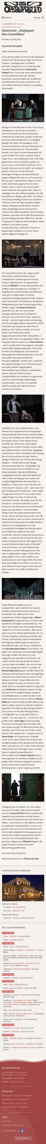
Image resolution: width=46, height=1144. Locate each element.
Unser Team (7, 1121)
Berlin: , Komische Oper (20, 988)
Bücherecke (23, 1099)
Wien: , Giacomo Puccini (15, 985)
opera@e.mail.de (17, 1081)
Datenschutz (18, 1125)
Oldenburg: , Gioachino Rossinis (21, 970)
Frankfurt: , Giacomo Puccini (18, 1028)
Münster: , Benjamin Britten (23, 1049)
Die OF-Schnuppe (9, 1107)
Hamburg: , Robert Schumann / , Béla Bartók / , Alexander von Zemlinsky (23, 1003)
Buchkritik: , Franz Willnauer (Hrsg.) (21, 964)
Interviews (28, 1096)
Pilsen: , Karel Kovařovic (17, 936)
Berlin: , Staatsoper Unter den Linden (22, 1039)
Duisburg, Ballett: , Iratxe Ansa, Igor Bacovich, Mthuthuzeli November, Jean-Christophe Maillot (23, 958)
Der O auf (11, 1130)
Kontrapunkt (23, 1107)
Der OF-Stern (21, 1103)
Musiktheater (19, 24)
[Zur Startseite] (23, 7)
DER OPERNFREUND (11, 1068)
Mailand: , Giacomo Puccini (18, 978)
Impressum (6, 1125)
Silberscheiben (8, 1103)
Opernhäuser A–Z (9, 1099)
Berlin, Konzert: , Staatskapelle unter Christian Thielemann (23, 1015)
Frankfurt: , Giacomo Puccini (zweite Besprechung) (21, 996)
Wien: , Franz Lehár (17, 1010)
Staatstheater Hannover (12, 27)
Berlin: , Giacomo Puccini (15, 947)
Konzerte (18, 1096)
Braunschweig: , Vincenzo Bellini (23, 951)
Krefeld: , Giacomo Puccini (18, 1032)
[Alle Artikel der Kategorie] (23, 888)
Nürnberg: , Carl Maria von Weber (23, 1044)
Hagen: (13, 940)
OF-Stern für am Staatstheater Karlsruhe (20, 1020)
